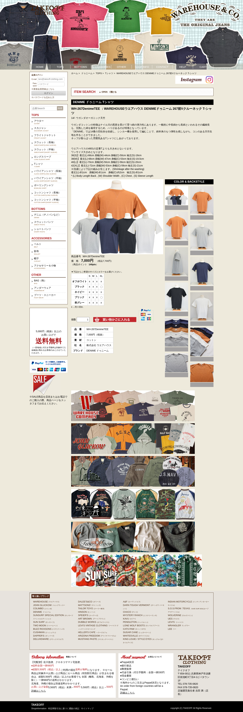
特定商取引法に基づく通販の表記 (63, 708)
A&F (131, 601)
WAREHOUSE (46, 601)
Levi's (175, 622)
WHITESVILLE (136, 635)
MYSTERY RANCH (140, 615)
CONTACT (162, 66)
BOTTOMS (80, 66)
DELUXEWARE (48, 639)
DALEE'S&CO (89, 601)
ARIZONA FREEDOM (97, 635)
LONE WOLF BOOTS (141, 625)
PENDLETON (135, 622)
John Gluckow (49, 605)
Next (238, 35)
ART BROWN (91, 618)
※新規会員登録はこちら (42, 89)
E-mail (34, 79)
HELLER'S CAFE (92, 632)
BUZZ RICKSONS (48, 629)
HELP (182, 66)
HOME (40, 66)
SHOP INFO (142, 66)
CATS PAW (134, 629)
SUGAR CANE (137, 632)
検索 (60, 108)
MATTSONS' (89, 605)
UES (173, 618)
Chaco (130, 612)
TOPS (60, 66)
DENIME (42, 612)
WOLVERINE (180, 615)
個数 (73, 319)
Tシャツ (109, 73)
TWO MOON (45, 625)
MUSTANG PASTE (95, 639)
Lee (172, 629)
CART (203, 66)
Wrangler (179, 625)
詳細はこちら (38, 690)
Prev (4, 35)
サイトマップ (87, 708)
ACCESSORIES (101, 66)
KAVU (129, 618)
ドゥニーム (87, 73)
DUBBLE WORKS (93, 622)
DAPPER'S (43, 635)
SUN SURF (43, 622)
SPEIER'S (88, 615)
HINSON (86, 612)
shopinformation (38, 708)
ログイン (48, 93)
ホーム (74, 73)
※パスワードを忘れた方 (42, 97)
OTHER (121, 66)
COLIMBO (42, 608)
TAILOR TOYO (91, 608)
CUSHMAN (44, 632)
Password (34, 84)
